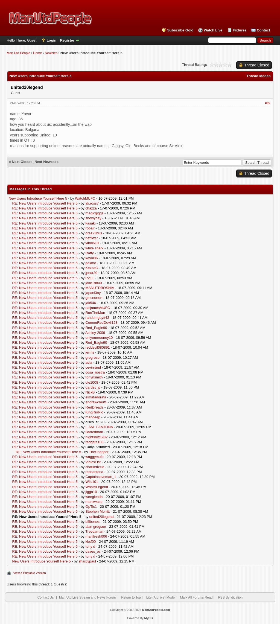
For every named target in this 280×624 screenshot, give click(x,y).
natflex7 (92, 238)
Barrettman (94, 432)
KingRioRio (94, 412)
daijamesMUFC (98, 308)
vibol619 (92, 243)
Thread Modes (258, 76)
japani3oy (93, 293)
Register (67, 40)
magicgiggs (95, 213)
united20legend (101, 517)
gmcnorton (94, 298)
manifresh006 (96, 536)
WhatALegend (97, 487)
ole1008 (92, 382)
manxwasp (94, 502)
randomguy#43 (97, 318)
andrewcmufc (96, 402)
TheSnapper (99, 452)
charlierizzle (95, 467)
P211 (90, 278)
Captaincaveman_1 (101, 477)
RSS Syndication (230, 597)
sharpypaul (87, 561)
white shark (95, 248)
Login (51, 40)
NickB (90, 392)
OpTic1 (91, 507)
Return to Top (131, 597)
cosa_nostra (95, 372)
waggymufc (95, 457)
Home (37, 53)
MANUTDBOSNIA (100, 288)
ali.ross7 (92, 203)
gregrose (93, 357)
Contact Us (45, 597)
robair (90, 228)
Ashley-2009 (95, 333)
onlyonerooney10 (99, 338)
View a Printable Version (29, 573)
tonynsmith (94, 377)
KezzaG (92, 268)
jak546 (91, 303)
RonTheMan (95, 313)
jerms (90, 352)
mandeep (93, 417)
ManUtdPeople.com (156, 609)
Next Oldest (21, 162)
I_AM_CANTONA (99, 427)
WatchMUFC (85, 198)
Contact (263, 30)
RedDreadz (95, 407)
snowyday (93, 218)
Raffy (90, 253)
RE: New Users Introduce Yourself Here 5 (45, 203)
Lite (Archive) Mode (160, 597)
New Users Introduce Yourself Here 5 (38, 198)
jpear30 (91, 273)
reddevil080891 (98, 347)
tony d (90, 546)
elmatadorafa (96, 397)
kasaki (91, 223)
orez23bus (94, 233)
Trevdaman (94, 531)
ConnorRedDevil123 (102, 322)
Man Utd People (18, 53)
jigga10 (91, 492)
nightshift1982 (97, 437)
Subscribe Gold (180, 30)
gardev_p (93, 387)
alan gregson (96, 526)
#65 (267, 103)
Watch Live (213, 30)
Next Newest (45, 162)
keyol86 (92, 258)
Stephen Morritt (98, 511)
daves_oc (93, 551)
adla (89, 362)
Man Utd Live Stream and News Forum (87, 597)
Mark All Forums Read (196, 597)
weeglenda (94, 497)
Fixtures (240, 30)
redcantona (94, 472)
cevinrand (93, 367)
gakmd (91, 263)
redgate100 (95, 442)
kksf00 (91, 542)
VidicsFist (93, 462)
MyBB (148, 618)
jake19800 (94, 283)
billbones (93, 522)
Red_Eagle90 (96, 328)
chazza (91, 208)
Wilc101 (92, 482)
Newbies (51, 53)
